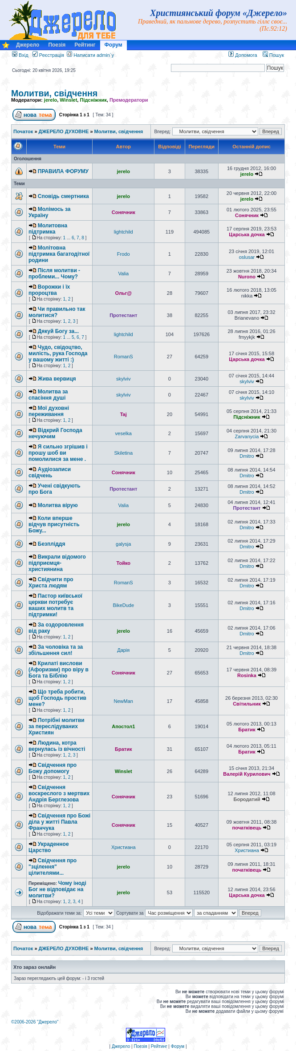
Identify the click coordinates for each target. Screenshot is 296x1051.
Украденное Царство (48, 847)
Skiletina (123, 453)
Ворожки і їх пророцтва (49, 290)
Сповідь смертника (63, 196)
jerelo (50, 100)
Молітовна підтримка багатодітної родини (58, 254)
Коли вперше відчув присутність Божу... (54, 524)
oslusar (247, 257)
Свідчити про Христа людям (50, 582)
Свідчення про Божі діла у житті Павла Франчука (59, 822)
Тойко (123, 563)
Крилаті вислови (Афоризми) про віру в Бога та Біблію (58, 669)
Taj (123, 414)
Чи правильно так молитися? (56, 312)
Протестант (123, 315)
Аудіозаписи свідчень (49, 472)
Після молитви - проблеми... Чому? (54, 273)
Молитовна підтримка (47, 228)
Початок (23, 131)
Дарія (123, 650)
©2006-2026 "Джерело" (34, 1021)
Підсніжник (93, 100)
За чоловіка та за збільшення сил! (55, 650)
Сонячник (123, 212)
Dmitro (246, 456)
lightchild (123, 231)
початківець (247, 827)
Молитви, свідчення (54, 93)
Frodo (123, 254)
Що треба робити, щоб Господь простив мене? (57, 698)
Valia (123, 273)
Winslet (68, 100)
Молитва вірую (58, 505)
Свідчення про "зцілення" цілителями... (52, 866)
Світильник (247, 703)
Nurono (246, 276)
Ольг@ (123, 293)
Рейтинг (84, 45)
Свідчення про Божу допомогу (52, 768)
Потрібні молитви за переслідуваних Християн (56, 726)
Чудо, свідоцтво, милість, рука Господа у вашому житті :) (57, 353)
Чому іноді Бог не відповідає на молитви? (57, 889)
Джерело (27, 45)
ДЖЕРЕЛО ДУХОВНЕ (64, 131)
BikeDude (123, 605)
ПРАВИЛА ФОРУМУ (63, 171)
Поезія (56, 45)
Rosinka (246, 675)
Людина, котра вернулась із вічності (56, 746)
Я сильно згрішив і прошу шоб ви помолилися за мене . (58, 453)
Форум (113, 45)
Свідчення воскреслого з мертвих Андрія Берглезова (58, 793)
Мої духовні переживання (48, 411)
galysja (123, 544)
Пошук (273, 55)
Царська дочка (246, 234)
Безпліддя (51, 544)
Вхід (20, 55)
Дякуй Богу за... (58, 331)
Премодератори (128, 100)
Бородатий (247, 799)
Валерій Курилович (246, 774)
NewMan (123, 701)
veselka (123, 433)
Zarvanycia (247, 436)
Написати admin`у (93, 55)
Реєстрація (48, 55)
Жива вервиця (57, 379)
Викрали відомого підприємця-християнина (57, 563)
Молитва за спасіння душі (48, 395)
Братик (246, 729)
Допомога (242, 55)
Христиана (123, 847)
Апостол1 (123, 726)
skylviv (123, 378)
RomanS (123, 356)
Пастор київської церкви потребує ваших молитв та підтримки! (55, 605)
